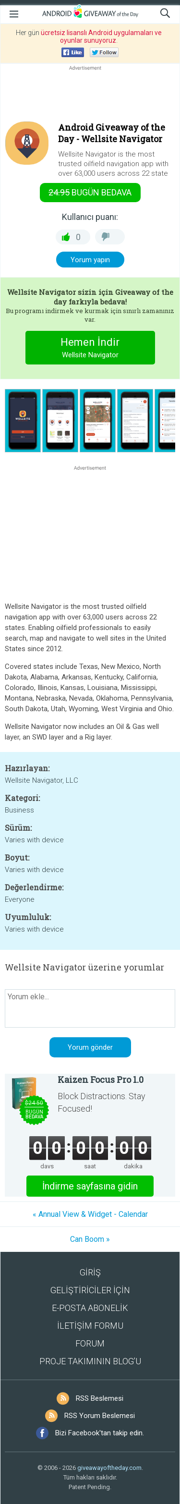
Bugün (90, 192)
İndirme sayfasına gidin (90, 1186)
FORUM (90, 1343)
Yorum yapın (90, 259)
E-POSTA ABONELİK (90, 1308)
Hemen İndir (90, 349)
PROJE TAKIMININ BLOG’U (90, 1361)
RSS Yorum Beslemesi (99, 1415)
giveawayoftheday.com (109, 1467)
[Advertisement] (90, 96)
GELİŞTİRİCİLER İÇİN (90, 1290)
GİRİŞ (90, 1272)
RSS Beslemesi (99, 1398)
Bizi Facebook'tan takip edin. (99, 1433)
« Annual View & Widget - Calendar (90, 1214)
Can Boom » (90, 1239)
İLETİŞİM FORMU (90, 1326)
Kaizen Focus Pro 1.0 (101, 1079)
